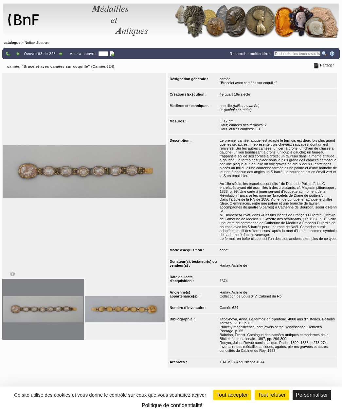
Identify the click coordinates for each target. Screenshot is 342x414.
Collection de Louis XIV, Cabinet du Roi (251, 296)
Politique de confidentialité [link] (172, 405)
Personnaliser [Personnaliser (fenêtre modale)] (312, 395)
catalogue (12, 43)
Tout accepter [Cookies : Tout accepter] (232, 395)
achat (224, 250)
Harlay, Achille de (233, 265)
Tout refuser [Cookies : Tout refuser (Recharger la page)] (271, 395)
